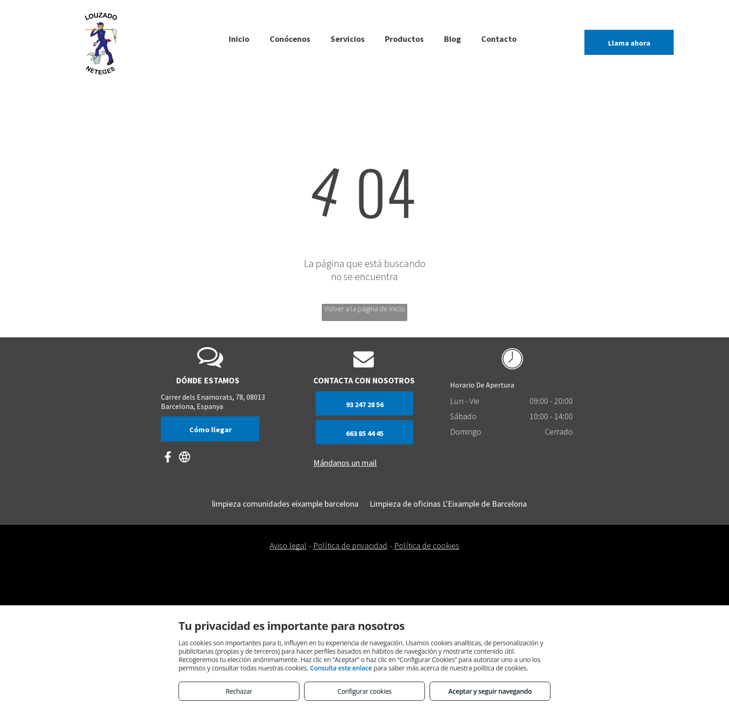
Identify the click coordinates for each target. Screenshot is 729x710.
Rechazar (238, 691)
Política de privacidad (350, 545)
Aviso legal (288, 545)
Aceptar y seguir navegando (489, 691)
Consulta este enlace (341, 667)
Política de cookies (426, 545)
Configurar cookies (365, 691)
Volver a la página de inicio (365, 308)
